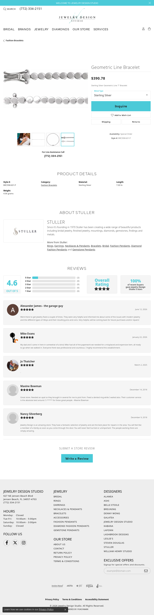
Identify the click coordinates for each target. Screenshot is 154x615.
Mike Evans (27, 333)
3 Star (28, 284)
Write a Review (76, 458)
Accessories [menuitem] (61, 517)
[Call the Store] (11, 502)
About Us (59, 544)
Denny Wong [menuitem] (112, 513)
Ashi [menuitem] (106, 500)
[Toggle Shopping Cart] (149, 28)
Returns (136, 121)
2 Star (28, 287)
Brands (24, 29)
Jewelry (41, 29)
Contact (59, 548)
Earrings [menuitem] (59, 504)
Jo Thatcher (27, 361)
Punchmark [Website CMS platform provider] (83, 609)
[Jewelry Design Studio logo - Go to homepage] (77, 16)
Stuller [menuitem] (108, 547)
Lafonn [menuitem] (108, 530)
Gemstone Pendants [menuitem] (67, 530)
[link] (30, 9)
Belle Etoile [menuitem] (111, 504)
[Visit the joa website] (99, 585)
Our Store (81, 29)
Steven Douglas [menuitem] (114, 542)
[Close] (150, 3)
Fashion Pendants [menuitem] (65, 521)
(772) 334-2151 (53, 156)
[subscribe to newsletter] (146, 571)
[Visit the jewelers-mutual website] (57, 585)
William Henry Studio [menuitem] (118, 551)
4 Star (28, 281)
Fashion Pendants (120, 245)
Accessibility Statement (97, 599)
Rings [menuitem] (57, 500)
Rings (50, 245)
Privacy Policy (63, 556)
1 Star (28, 291)
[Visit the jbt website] (79, 585)
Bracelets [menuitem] (60, 513)
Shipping (106, 121)
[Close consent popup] (65, 610)
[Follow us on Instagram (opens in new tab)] (23, 542)
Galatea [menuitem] (109, 517)
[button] (9, 9)
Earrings (59, 245)
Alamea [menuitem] (108, 496)
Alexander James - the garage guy (41, 306)
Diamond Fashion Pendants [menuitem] (71, 525)
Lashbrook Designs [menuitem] (116, 534)
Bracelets (96, 245)
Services (100, 29)
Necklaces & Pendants (77, 245)
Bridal (9, 29)
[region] (45, 89)
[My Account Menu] (143, 28)
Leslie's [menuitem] (108, 538)
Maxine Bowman (31, 386)
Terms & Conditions (66, 561)
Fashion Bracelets (14, 40)
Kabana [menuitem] (108, 525)
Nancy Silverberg (31, 414)
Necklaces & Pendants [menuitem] (68, 509)
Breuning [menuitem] (110, 509)
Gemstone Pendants (83, 249)
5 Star (28, 277)
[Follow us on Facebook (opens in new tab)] (6, 542)
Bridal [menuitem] (58, 496)
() (78, 277)
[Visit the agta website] (70, 585)
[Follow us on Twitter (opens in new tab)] (15, 542)
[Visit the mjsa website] (89, 585)
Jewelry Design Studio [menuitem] (118, 521)
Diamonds (60, 29)
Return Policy (63, 552)
